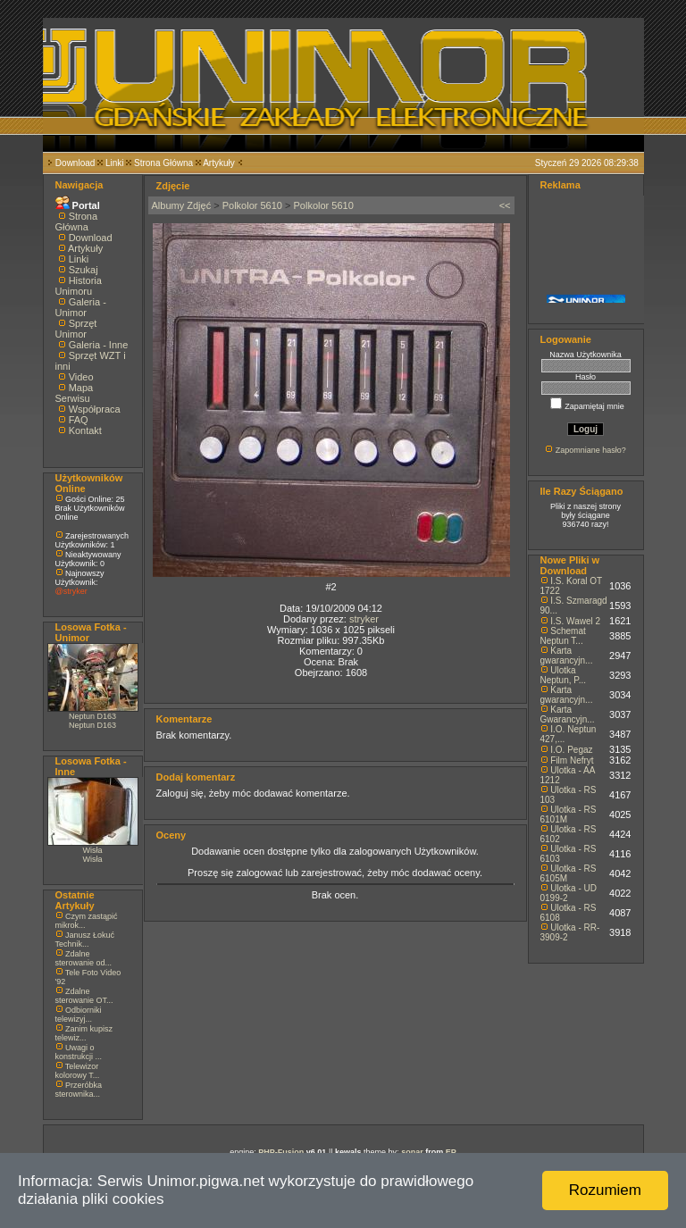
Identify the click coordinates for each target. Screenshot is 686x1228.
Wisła (93, 850)
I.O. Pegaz (571, 750)
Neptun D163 (92, 716)
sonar (412, 1152)
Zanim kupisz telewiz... (84, 1033)
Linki (114, 163)
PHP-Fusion (281, 1152)
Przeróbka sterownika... (79, 1090)
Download (75, 163)
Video (81, 377)
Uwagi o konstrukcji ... (79, 1052)
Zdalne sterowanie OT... (84, 996)
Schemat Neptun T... (563, 636)
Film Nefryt (571, 760)
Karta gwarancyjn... (566, 655)
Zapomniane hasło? (591, 450)
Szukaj (83, 269)
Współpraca (95, 409)
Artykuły (219, 163)
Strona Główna (163, 163)
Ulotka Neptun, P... (563, 675)
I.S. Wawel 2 (575, 621)
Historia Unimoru (78, 286)
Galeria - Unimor (80, 307)
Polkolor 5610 (252, 205)
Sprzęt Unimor (76, 328)
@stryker (71, 591)
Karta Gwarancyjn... (567, 714)
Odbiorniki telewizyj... (78, 1014)
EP (451, 1152)
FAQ (78, 419)
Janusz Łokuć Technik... (85, 939)
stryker (364, 619)
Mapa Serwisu (74, 393)
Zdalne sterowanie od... (84, 958)
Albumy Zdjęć (182, 205)
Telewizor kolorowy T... (77, 1071)
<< (505, 205)
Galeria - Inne (99, 344)
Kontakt (85, 430)
